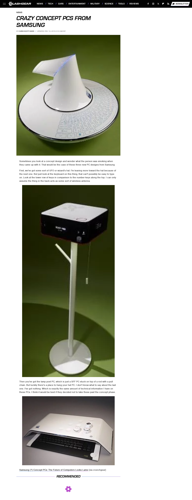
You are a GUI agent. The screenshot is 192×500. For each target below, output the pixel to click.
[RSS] (168, 4)
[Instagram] (153, 4)
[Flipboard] (163, 4)
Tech (50, 4)
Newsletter (180, 4)
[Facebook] (148, 4)
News (40, 4)
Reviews (134, 4)
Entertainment (77, 4)
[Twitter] (158, 4)
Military (95, 4)
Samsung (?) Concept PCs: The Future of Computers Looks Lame (53, 469)
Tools (121, 4)
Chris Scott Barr (26, 31)
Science (109, 4)
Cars (61, 4)
